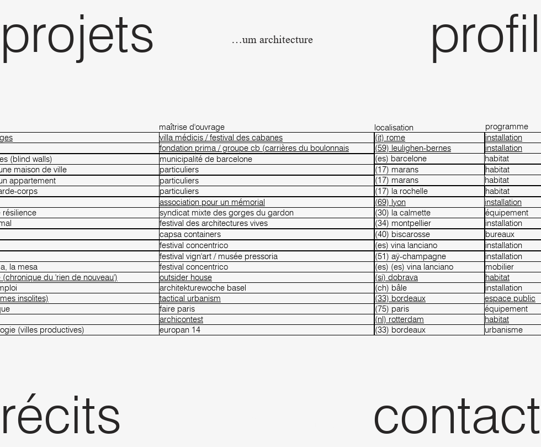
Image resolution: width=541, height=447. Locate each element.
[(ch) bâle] (429, 287)
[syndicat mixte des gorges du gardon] (266, 212)
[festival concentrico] (266, 245)
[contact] (452, 414)
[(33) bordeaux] (429, 298)
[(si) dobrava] (429, 277)
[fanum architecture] (271, 40)
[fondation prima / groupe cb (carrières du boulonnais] (266, 148)
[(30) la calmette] (429, 212)
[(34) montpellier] (429, 223)
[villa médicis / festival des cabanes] (266, 137)
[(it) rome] (429, 137)
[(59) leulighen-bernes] (429, 148)
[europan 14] (266, 329)
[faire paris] (266, 308)
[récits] (89, 414)
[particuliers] (266, 169)
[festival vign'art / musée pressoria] (266, 256)
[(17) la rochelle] (429, 191)
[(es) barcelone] (429, 158)
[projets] (89, 33)
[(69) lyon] (429, 202)
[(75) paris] (429, 308)
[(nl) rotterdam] (429, 319)
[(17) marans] (429, 169)
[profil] (452, 33)
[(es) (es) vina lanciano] (429, 266)
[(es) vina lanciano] (429, 245)
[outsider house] (266, 277)
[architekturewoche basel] (266, 287)
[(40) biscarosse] (429, 234)
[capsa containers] (266, 234)
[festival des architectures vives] (266, 223)
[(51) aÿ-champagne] (429, 256)
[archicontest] (266, 319)
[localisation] (429, 127)
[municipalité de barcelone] (266, 159)
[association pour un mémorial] (266, 202)
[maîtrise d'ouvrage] (266, 127)
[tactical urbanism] (266, 298)
